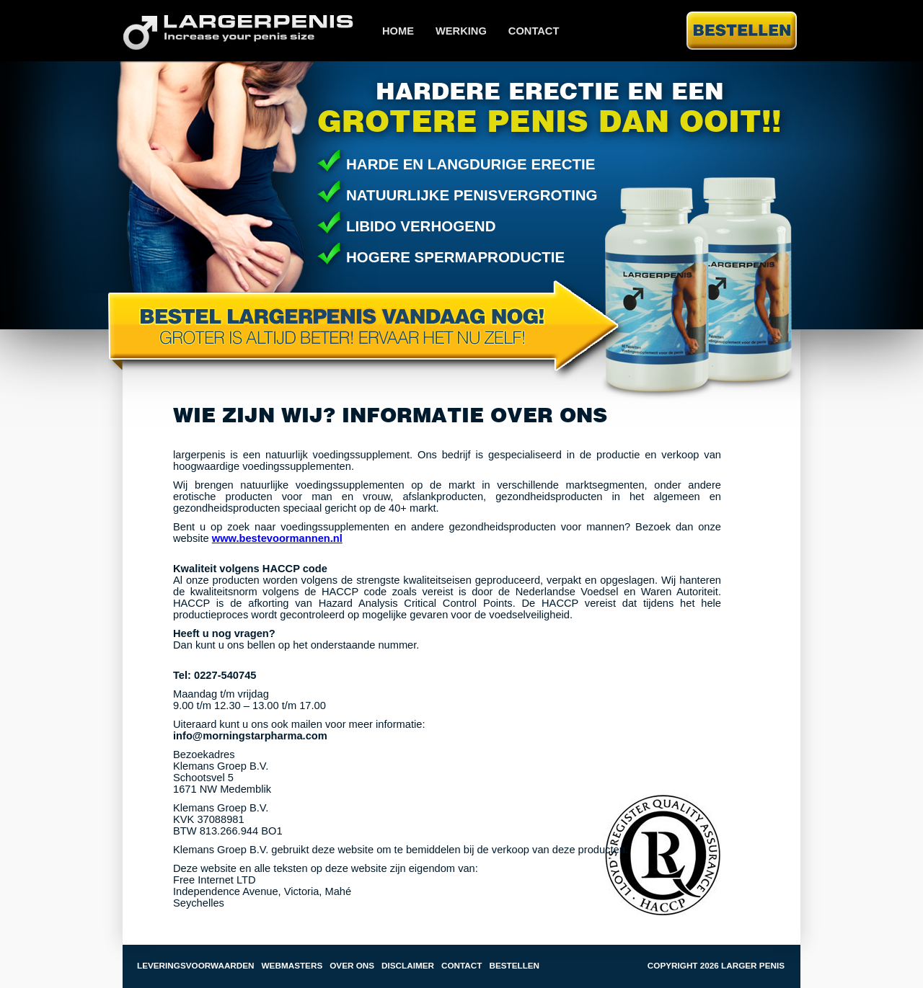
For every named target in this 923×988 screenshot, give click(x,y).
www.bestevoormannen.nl (277, 538)
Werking (461, 31)
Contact (534, 31)
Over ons (352, 965)
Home (398, 31)
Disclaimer (407, 965)
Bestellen (514, 965)
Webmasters (292, 965)
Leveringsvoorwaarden (196, 965)
